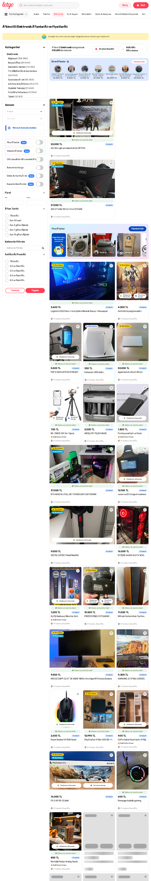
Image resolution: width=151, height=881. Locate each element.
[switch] (39, 142)
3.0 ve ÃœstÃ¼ (17, 266)
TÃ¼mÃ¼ (14, 216)
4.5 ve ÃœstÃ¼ (17, 280)
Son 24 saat (15, 220)
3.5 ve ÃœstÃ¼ (17, 271)
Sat (141, 5)
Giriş (125, 5)
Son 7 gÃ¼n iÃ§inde (19, 230)
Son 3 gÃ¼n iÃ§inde (19, 225)
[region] (99, 245)
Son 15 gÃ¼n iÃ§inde (19, 234)
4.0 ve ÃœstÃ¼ (17, 275)
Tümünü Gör (139, 62)
